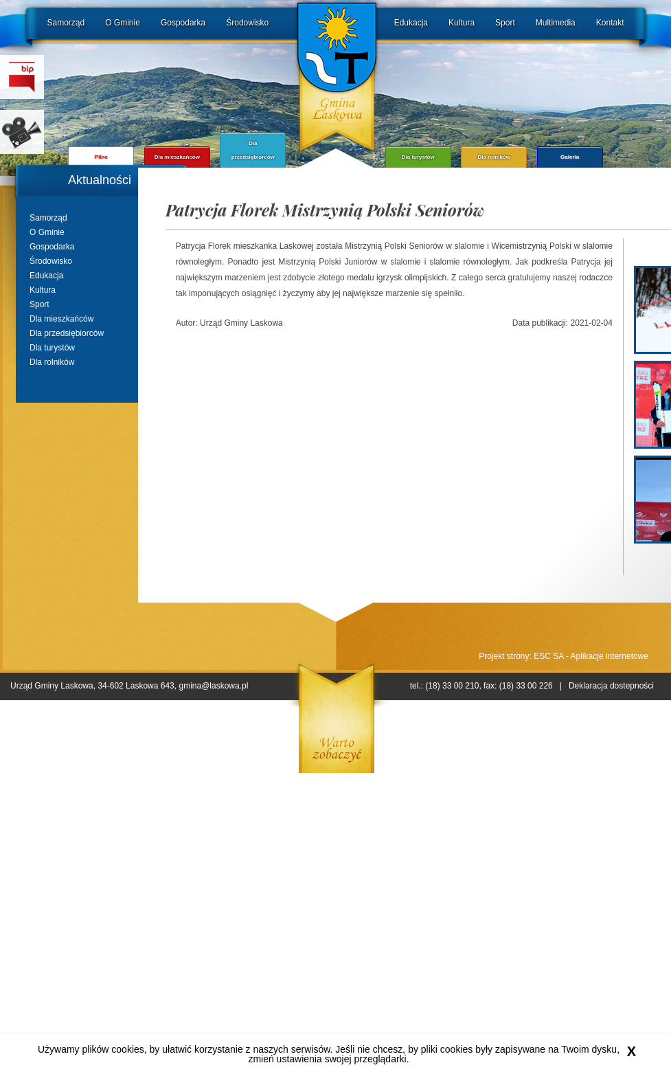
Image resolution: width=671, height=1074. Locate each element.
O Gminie (122, 22)
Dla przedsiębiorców (67, 333)
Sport (505, 22)
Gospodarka (183, 22)
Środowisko (247, 22)
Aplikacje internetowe (609, 656)
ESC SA (548, 656)
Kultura (461, 22)
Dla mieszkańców (61, 319)
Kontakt (610, 22)
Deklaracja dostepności (611, 686)
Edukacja (411, 22)
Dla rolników (52, 362)
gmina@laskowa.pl (213, 686)
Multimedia (556, 22)
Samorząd (66, 22)
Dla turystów (52, 348)
